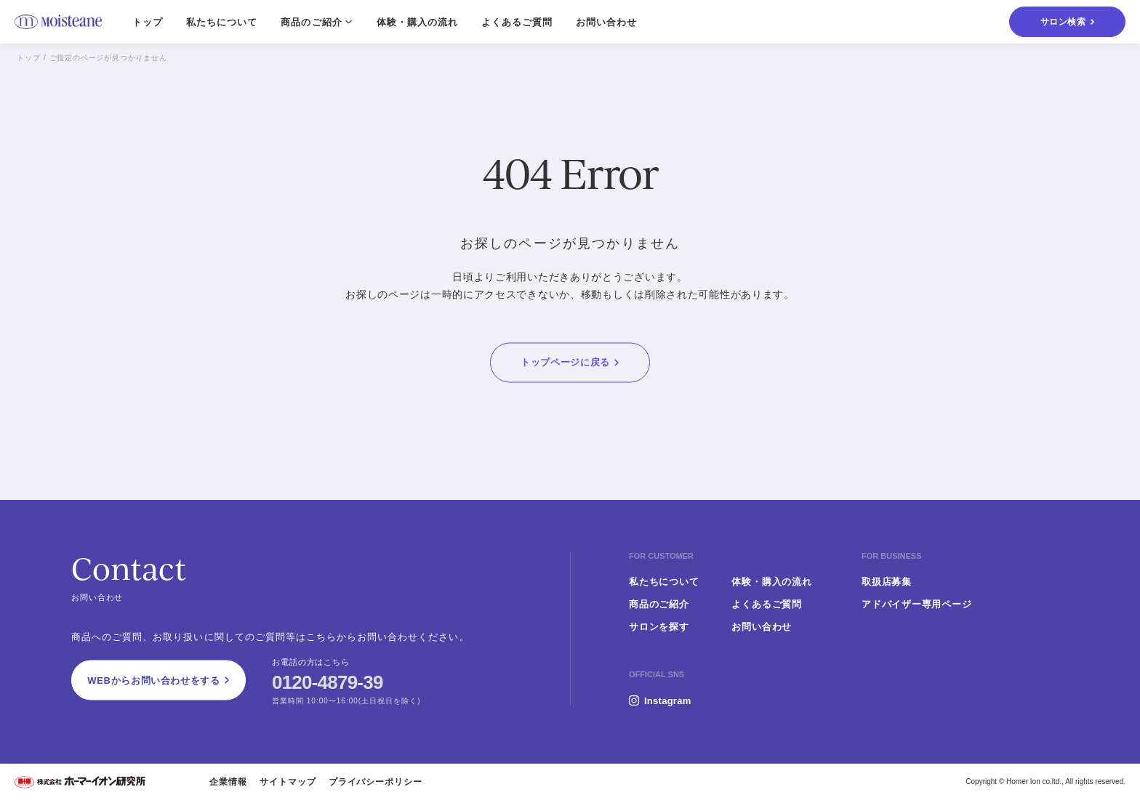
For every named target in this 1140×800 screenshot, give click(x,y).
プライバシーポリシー (376, 782)
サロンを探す (659, 626)
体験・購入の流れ (417, 22)
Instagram (667, 700)
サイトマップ (288, 782)
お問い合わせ (606, 22)
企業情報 (228, 782)
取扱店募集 (887, 581)
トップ (147, 22)
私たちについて (221, 22)
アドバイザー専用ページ (917, 604)
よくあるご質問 (517, 22)
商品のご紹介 (659, 604)
